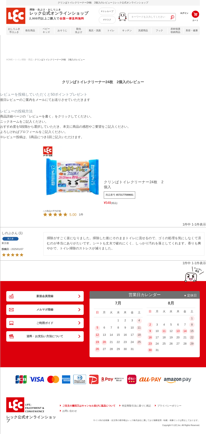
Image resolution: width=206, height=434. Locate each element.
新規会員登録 (45, 298)
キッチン (127, 30)
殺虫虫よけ (78, 30)
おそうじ (62, 30)
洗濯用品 (143, 30)
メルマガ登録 (45, 315)
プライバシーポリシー (169, 405)
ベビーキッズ (46, 30)
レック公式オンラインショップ (31, 419)
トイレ (110, 30)
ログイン (184, 13)
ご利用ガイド (45, 332)
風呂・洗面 (95, 30)
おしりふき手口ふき (14, 30)
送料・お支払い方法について (44, 349)
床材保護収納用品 (175, 30)
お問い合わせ (69, 411)
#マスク (107, 19)
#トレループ (107, 11)
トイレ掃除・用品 (24, 59)
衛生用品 (30, 30)
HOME (9, 59)
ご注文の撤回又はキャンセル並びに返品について (88, 405)
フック (159, 30)
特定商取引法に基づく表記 (136, 405)
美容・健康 (192, 30)
